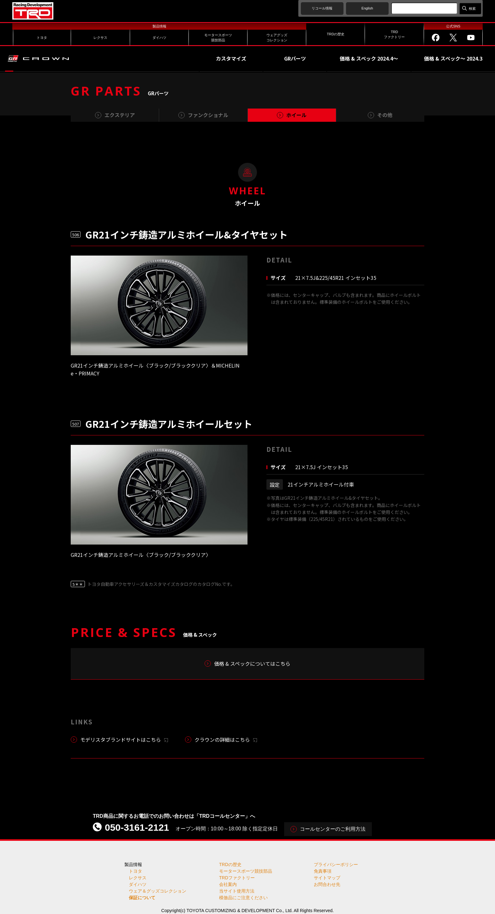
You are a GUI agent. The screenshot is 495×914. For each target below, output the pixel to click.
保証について (142, 897)
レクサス (137, 877)
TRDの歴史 (230, 864)
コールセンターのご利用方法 (333, 829)
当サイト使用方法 (236, 890)
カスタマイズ (231, 58)
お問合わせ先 (327, 884)
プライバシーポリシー (336, 864)
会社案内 (228, 884)
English (367, 8)
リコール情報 (322, 8)
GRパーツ (295, 58)
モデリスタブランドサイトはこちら (124, 739)
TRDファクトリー (237, 877)
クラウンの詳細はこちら (225, 739)
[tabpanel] (159, 305)
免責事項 (322, 871)
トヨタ (135, 871)
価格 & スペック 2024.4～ (369, 58)
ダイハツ (137, 884)
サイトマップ (327, 877)
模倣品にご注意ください (243, 897)
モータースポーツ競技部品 (245, 871)
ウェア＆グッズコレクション (157, 890)
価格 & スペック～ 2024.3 (453, 58)
